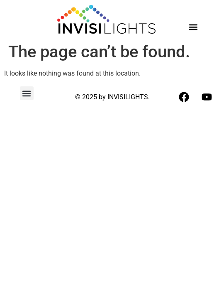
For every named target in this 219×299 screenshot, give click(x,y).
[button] (193, 27)
